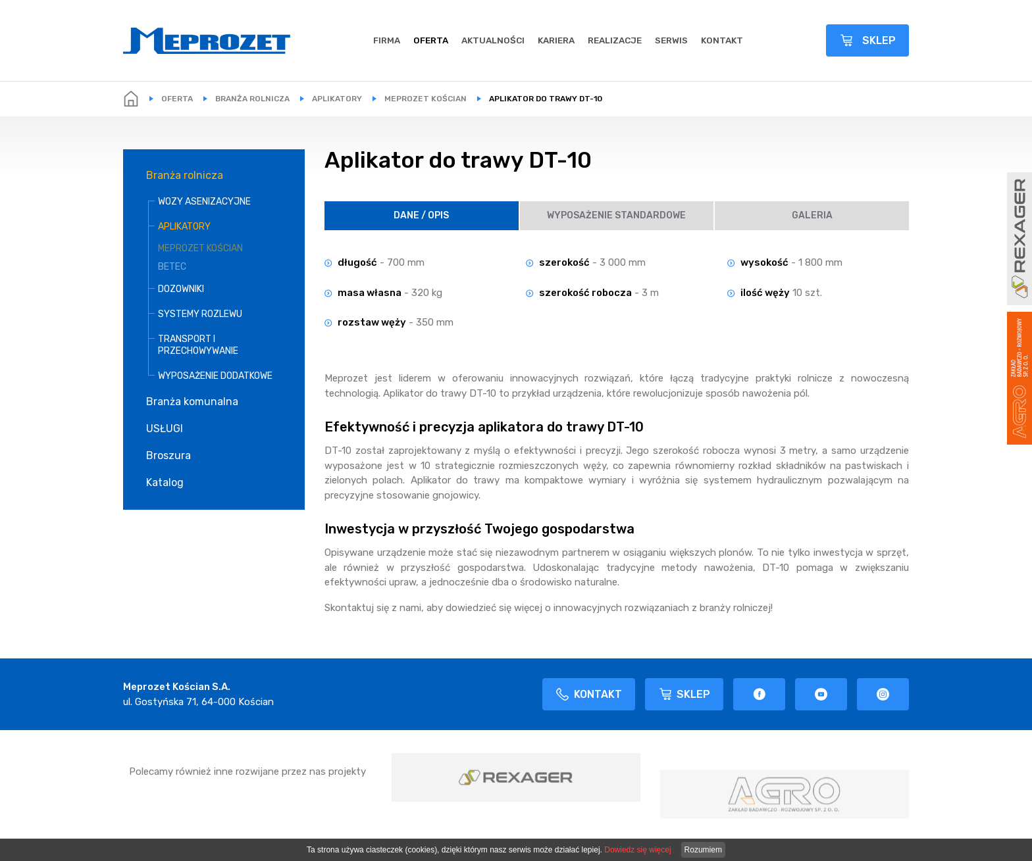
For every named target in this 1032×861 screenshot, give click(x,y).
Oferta (430, 40)
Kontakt (722, 40)
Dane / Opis (421, 215)
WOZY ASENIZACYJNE (204, 201)
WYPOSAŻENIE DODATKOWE (215, 375)
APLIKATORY (337, 98)
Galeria (812, 215)
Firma (386, 40)
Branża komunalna (192, 401)
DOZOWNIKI (181, 289)
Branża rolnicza (252, 98)
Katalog (165, 482)
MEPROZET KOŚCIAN (425, 98)
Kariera (556, 40)
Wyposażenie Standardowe (616, 215)
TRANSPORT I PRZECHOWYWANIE (198, 345)
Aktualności (493, 40)
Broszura (168, 455)
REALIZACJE (615, 40)
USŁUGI (164, 428)
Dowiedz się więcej (637, 849)
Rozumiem (703, 849)
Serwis (671, 40)
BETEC (172, 266)
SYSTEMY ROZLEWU (200, 314)
